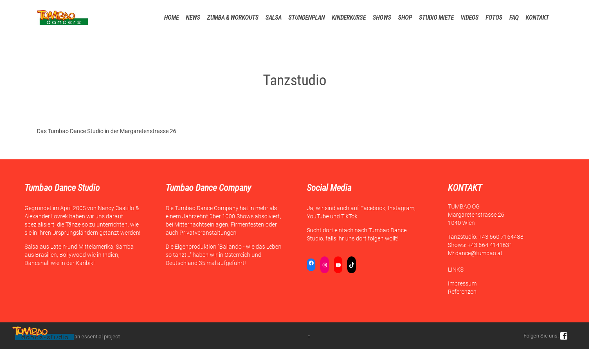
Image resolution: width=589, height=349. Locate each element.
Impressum (462, 283)
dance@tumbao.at (479, 253)
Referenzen (462, 291)
